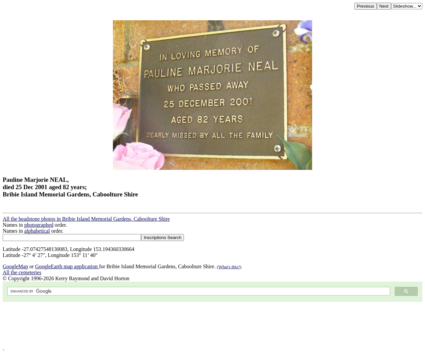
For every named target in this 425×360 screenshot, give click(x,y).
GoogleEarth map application (67, 266)
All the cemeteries (22, 272)
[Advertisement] (202, 325)
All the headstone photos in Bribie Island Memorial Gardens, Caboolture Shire (86, 219)
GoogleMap (15, 266)
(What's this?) (229, 266)
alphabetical (37, 231)
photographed (38, 225)
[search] (198, 291)
